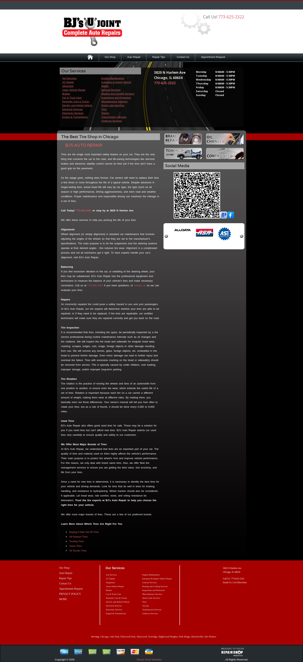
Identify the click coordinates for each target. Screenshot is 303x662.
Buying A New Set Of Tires (84, 532)
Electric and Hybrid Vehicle (77, 105)
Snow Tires (75, 546)
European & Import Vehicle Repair (157, 578)
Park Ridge (184, 636)
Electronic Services (73, 113)
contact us (140, 285)
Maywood (142, 636)
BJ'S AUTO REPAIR (83, 145)
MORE (63, 599)
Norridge (152, 636)
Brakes (66, 93)
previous (166, 236)
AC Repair (68, 82)
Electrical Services (72, 109)
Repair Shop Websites (149, 659)
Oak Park (114, 636)
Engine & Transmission (75, 117)
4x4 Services (69, 78)
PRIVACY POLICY (70, 594)
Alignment (67, 86)
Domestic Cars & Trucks (75, 101)
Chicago (104, 636)
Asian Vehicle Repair (73, 89)
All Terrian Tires (78, 550)
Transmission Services (113, 117)
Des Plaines (210, 636)
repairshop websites (232, 653)
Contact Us (183, 57)
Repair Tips (158, 57)
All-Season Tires (78, 536)
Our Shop (110, 57)
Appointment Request (213, 57)
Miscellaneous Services (114, 101)
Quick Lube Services (112, 105)
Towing (105, 113)
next (241, 236)
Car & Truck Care (72, 97)
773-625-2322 (231, 17)
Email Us (227, 582)
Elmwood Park (127, 636)
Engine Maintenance (112, 78)
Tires (104, 109)
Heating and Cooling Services (117, 93)
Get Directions (240, 582)
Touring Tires (76, 541)
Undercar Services (111, 120)
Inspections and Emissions (116, 97)
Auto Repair (133, 57)
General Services (111, 89)
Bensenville (197, 636)
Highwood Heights (168, 636)
